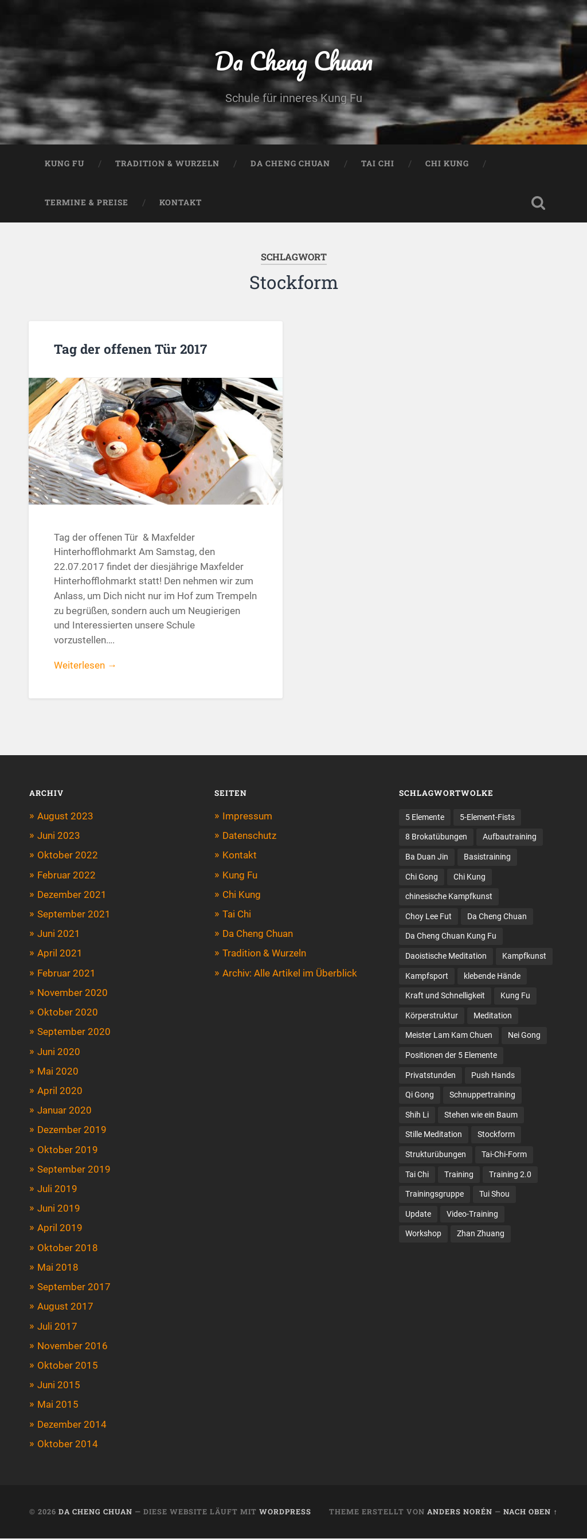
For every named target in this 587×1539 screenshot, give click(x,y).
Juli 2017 (57, 1326)
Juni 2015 (58, 1385)
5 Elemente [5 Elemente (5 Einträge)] (424, 817)
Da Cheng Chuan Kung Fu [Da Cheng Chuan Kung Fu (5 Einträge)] (450, 937)
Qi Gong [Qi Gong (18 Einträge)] (419, 1095)
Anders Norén (459, 1512)
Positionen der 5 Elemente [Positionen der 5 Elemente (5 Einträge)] (451, 1056)
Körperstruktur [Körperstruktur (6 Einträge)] (431, 1016)
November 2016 (72, 1346)
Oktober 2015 (67, 1366)
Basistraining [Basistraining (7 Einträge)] (487, 857)
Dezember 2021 (72, 895)
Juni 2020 (58, 1051)
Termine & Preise (86, 203)
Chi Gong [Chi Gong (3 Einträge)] (421, 877)
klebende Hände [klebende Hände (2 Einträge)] (492, 976)
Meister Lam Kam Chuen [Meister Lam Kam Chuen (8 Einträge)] (448, 1036)
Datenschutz (249, 836)
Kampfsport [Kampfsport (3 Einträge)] (426, 976)
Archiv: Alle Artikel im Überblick (289, 973)
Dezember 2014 (72, 1425)
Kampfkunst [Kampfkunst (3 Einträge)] (524, 957)
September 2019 (74, 1169)
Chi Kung (447, 164)
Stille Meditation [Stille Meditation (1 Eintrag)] (433, 1135)
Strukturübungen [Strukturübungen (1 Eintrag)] (435, 1155)
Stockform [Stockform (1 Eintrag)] (496, 1135)
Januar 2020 (64, 1110)
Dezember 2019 (72, 1130)
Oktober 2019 (67, 1149)
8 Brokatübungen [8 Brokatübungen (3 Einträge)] (436, 837)
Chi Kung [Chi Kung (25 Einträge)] (469, 877)
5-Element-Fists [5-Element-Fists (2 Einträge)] (487, 817)
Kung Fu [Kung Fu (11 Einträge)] (515, 996)
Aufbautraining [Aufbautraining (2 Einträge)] (510, 837)
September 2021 (74, 914)
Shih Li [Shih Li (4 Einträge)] (417, 1115)
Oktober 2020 (67, 1012)
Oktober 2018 (67, 1248)
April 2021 (60, 953)
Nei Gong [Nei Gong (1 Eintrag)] (524, 1036)
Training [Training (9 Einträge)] (458, 1175)
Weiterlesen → (85, 665)
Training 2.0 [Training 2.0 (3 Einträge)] (509, 1175)
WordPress (285, 1512)
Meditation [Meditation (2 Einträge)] (492, 1016)
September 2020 (74, 1032)
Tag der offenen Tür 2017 (130, 349)
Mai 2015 (58, 1405)
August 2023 (65, 816)
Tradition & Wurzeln (167, 164)
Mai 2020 (58, 1071)
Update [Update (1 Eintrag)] (418, 1215)
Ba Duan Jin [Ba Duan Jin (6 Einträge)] (426, 857)
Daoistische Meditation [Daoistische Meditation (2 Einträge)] (446, 957)
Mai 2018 (58, 1268)
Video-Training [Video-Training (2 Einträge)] (472, 1215)
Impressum (247, 816)
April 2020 (60, 1091)
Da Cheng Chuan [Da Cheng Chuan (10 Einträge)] (497, 916)
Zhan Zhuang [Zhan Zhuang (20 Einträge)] (480, 1235)
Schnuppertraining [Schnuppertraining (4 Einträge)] (482, 1095)
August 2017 (65, 1307)
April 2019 (60, 1228)
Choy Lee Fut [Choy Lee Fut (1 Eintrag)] (428, 916)
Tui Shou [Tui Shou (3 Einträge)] (494, 1195)
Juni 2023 (58, 836)
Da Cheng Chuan (293, 60)
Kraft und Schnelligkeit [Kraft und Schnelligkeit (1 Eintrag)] (445, 996)
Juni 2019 (58, 1208)
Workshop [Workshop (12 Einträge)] (423, 1235)
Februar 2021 (66, 973)
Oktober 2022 (67, 855)
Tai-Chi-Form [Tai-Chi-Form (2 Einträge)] (504, 1155)
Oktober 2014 (67, 1444)
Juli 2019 (57, 1189)
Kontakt (180, 203)
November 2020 (72, 993)
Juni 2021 (58, 934)
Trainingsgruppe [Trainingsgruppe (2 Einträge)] (434, 1195)
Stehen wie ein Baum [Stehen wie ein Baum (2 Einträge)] (481, 1115)
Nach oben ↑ (530, 1512)
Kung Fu (64, 164)
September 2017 (74, 1287)
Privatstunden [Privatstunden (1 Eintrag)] (430, 1076)
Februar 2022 (66, 875)
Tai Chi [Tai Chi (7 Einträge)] (417, 1175)
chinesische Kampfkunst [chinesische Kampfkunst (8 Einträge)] (448, 896)
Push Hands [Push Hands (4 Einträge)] (493, 1076)
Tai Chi (377, 164)
